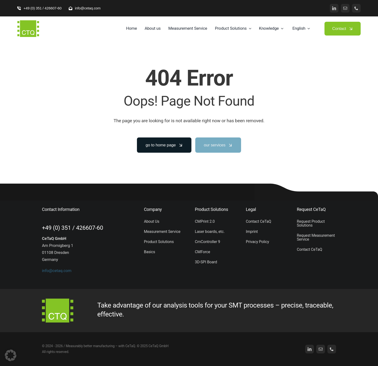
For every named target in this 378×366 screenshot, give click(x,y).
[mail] (345, 8)
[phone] (356, 8)
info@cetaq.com (56, 270)
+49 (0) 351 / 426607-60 (72, 227)
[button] (10, 355)
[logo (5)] (28, 22)
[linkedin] (334, 8)
